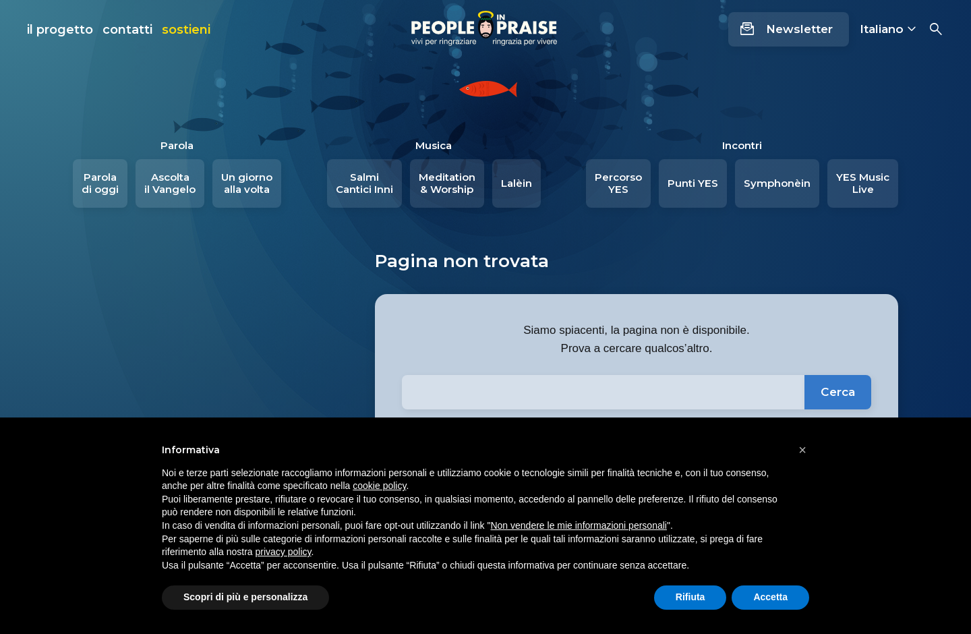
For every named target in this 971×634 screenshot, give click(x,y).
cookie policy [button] (379, 485)
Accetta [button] (770, 597)
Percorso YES (618, 183)
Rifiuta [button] (690, 597)
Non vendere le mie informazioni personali (578, 525)
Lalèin (516, 183)
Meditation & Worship (447, 183)
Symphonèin (777, 183)
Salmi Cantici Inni (364, 183)
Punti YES (693, 183)
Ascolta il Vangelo (170, 183)
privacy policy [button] (284, 551)
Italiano (882, 29)
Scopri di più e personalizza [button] (245, 597)
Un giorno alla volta (246, 183)
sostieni (186, 29)
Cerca (838, 392)
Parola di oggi (100, 183)
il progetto (60, 29)
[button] (802, 450)
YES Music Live (862, 183)
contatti (127, 29)
